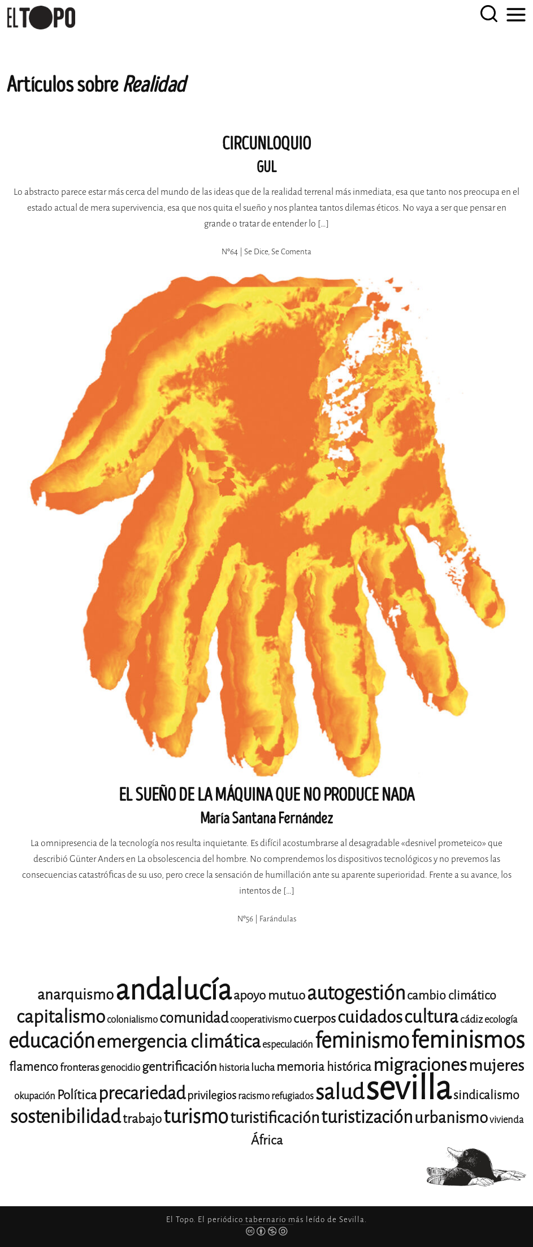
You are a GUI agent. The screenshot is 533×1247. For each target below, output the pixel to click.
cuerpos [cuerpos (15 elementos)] (314, 1018)
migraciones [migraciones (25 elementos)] (420, 1065)
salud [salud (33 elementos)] (339, 1092)
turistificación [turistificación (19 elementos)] (274, 1118)
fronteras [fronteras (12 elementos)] (79, 1067)
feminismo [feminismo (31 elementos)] (362, 1040)
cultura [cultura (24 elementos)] (431, 1017)
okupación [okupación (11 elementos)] (34, 1096)
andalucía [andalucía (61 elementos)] (173, 990)
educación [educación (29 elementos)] (51, 1041)
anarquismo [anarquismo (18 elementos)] (75, 995)
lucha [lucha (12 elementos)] (263, 1067)
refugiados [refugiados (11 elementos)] (292, 1096)
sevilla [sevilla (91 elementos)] (409, 1088)
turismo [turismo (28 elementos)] (195, 1116)
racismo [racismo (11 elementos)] (254, 1096)
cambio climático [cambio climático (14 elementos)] (451, 995)
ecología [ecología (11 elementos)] (500, 1019)
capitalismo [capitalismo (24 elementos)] (60, 1017)
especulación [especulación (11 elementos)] (287, 1044)
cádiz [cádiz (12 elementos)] (471, 1019)
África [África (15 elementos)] (267, 1140)
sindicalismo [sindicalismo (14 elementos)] (486, 1095)
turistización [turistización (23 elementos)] (367, 1117)
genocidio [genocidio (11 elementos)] (120, 1067)
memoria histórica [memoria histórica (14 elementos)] (323, 1067)
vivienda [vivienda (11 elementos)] (506, 1119)
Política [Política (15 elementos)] (77, 1095)
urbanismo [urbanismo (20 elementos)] (451, 1117)
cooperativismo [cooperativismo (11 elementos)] (261, 1019)
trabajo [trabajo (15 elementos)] (142, 1119)
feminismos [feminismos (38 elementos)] (468, 1040)
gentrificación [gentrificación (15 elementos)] (179, 1066)
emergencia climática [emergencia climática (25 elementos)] (179, 1042)
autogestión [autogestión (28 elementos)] (356, 993)
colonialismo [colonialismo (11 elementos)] (132, 1019)
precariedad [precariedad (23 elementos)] (141, 1093)
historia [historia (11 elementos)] (234, 1067)
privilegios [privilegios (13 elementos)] (211, 1095)
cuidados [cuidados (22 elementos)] (369, 1017)
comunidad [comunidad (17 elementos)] (193, 1018)
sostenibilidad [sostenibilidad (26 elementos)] (65, 1116)
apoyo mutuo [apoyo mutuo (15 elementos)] (269, 995)
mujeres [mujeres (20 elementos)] (496, 1065)
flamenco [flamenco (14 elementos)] (33, 1067)
